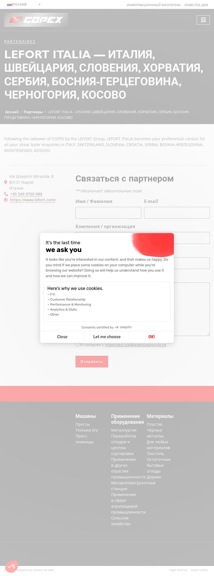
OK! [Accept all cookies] (152, 337)
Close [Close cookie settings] (62, 337)
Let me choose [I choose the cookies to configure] (107, 337)
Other (54, 314)
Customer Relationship (68, 299)
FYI (52, 294)
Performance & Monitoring (70, 304)
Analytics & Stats (63, 309)
